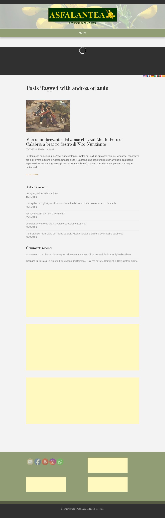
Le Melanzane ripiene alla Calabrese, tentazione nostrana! (56, 223)
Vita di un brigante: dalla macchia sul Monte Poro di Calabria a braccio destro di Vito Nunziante (74, 142)
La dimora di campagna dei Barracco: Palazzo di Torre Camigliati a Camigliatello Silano (86, 254)
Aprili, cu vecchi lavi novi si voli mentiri (45, 213)
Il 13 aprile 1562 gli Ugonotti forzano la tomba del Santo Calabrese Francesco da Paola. (71, 203)
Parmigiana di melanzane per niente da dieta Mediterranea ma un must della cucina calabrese (74, 233)
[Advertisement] (82, 293)
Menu (82, 33)
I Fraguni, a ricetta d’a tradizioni (42, 193)
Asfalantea (31, 254)
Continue (32, 174)
